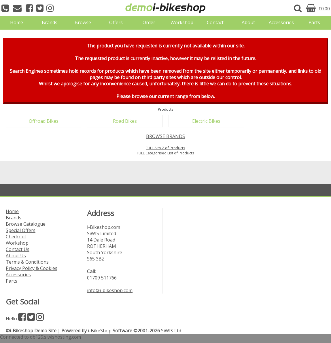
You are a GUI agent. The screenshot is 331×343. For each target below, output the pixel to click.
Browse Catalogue (26, 224)
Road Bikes (125, 121)
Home (16, 22)
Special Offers (20, 230)
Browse (83, 22)
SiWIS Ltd (171, 330)
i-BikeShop (99, 330)
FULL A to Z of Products (165, 147)
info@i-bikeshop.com (110, 290)
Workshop (182, 22)
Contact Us (17, 249)
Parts (314, 22)
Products (165, 109)
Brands (49, 22)
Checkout (16, 236)
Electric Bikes (206, 121)
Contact (215, 22)
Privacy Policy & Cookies (31, 268)
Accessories (281, 22)
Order (149, 22)
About (248, 22)
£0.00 (318, 8)
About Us (16, 255)
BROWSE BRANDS (165, 136)
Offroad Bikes (43, 121)
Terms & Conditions (27, 262)
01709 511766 (102, 278)
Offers (116, 22)
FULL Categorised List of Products (165, 153)
